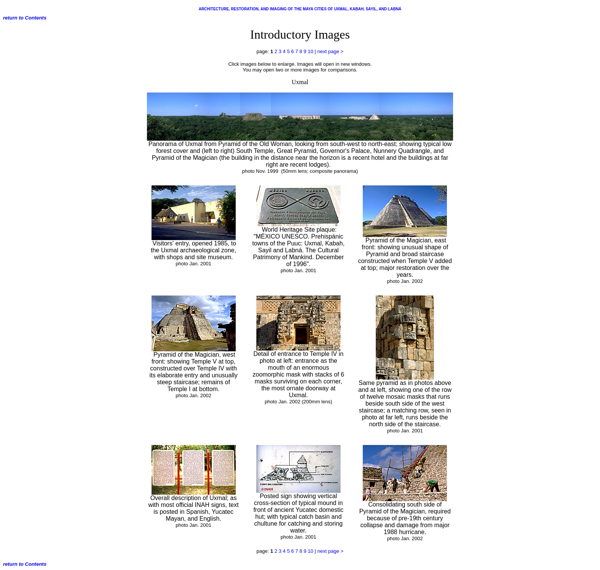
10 (310, 51)
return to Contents (24, 18)
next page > (330, 51)
